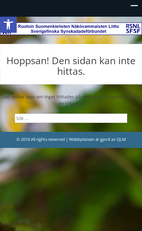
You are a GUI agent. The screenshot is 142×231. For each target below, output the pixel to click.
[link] (8, 24)
